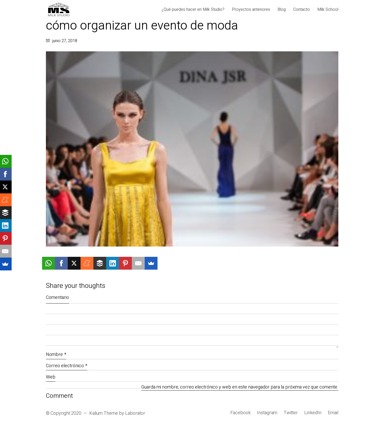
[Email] (333, 413)
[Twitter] (291, 413)
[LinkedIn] (312, 413)
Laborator (135, 413)
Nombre (56, 354)
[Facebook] (240, 413)
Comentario (57, 297)
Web (50, 377)
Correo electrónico (66, 365)
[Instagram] (267, 413)
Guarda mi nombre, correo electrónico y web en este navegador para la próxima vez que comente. (239, 387)
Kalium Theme (103, 413)
